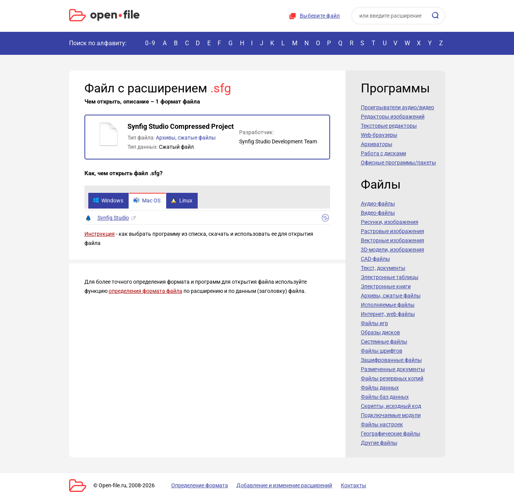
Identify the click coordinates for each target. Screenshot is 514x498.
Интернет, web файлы (388, 314)
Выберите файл (320, 16)
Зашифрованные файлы (391, 360)
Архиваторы (376, 144)
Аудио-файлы (378, 204)
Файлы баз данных (385, 397)
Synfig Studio (113, 218)
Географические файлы (390, 434)
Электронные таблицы (389, 277)
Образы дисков (380, 332)
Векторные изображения (392, 240)
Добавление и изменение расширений (279, 485)
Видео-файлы (378, 213)
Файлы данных (380, 388)
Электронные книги (386, 286)
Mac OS (148, 201)
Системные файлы (384, 342)
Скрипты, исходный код (391, 406)
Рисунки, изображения (389, 222)
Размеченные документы (393, 369)
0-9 (150, 43)
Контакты (346, 485)
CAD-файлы (375, 259)
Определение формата (197, 485)
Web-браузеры (379, 135)
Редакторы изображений (393, 116)
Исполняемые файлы (388, 305)
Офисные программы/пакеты (398, 162)
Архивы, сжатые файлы (186, 138)
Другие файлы (379, 443)
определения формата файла (145, 291)
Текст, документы (383, 268)
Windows (108, 201)
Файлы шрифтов (381, 351)
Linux (183, 201)
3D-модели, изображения (392, 250)
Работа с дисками (383, 153)
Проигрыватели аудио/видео (397, 107)
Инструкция (99, 234)
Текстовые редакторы (389, 126)
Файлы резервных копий (392, 378)
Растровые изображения (392, 231)
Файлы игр (374, 323)
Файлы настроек (382, 424)
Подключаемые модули (391, 415)
